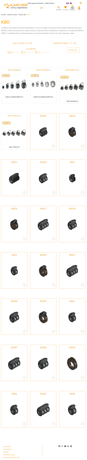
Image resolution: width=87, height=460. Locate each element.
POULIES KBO (22, 15)
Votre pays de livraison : (41, 3)
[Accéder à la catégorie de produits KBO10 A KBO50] (43, 83)
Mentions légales (9, 455)
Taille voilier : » (22, 43)
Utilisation (31, 49)
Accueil (3, 15)
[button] (59, 7)
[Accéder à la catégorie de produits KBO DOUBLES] (72, 85)
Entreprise (7, 447)
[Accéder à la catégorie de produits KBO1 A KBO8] (14, 83)
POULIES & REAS (12, 15)
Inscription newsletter (11, 457)
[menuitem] (67, 3)
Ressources (7, 449)
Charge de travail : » (64, 43)
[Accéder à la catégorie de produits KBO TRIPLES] (14, 131)
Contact (6, 452)
